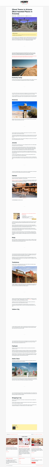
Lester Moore (30, 299)
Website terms (39, 465)
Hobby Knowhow (10, 465)
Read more (7, 451)
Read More (33, 462)
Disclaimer (42, 465)
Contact (20, 461)
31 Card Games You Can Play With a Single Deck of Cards (24, 446)
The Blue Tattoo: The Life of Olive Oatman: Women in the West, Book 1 (29, 214)
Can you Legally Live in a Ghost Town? (38, 434)
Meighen (17, 427)
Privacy (36, 465)
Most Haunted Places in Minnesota (14, 434)
